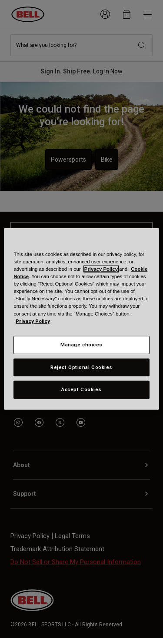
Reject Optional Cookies (81, 367)
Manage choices (81, 344)
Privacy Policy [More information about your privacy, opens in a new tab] (33, 321)
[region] (81, 319)
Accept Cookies (81, 389)
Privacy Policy (101, 269)
